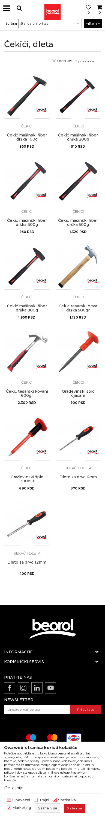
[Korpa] (99, 14)
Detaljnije (13, 787)
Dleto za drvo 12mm (26, 562)
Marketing (21, 808)
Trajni (44, 800)
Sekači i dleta (78, 468)
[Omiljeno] (87, 14)
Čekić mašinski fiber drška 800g (27, 308)
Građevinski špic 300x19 (27, 479)
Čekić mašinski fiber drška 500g (78, 222)
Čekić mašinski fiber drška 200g (78, 137)
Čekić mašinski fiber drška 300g (27, 222)
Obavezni (21, 800)
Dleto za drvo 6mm (78, 477)
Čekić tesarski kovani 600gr (27, 393)
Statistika (67, 800)
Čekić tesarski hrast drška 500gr (78, 308)
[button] (19, 8)
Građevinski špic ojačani (78, 393)
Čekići (26, 126)
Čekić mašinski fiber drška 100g (27, 137)
